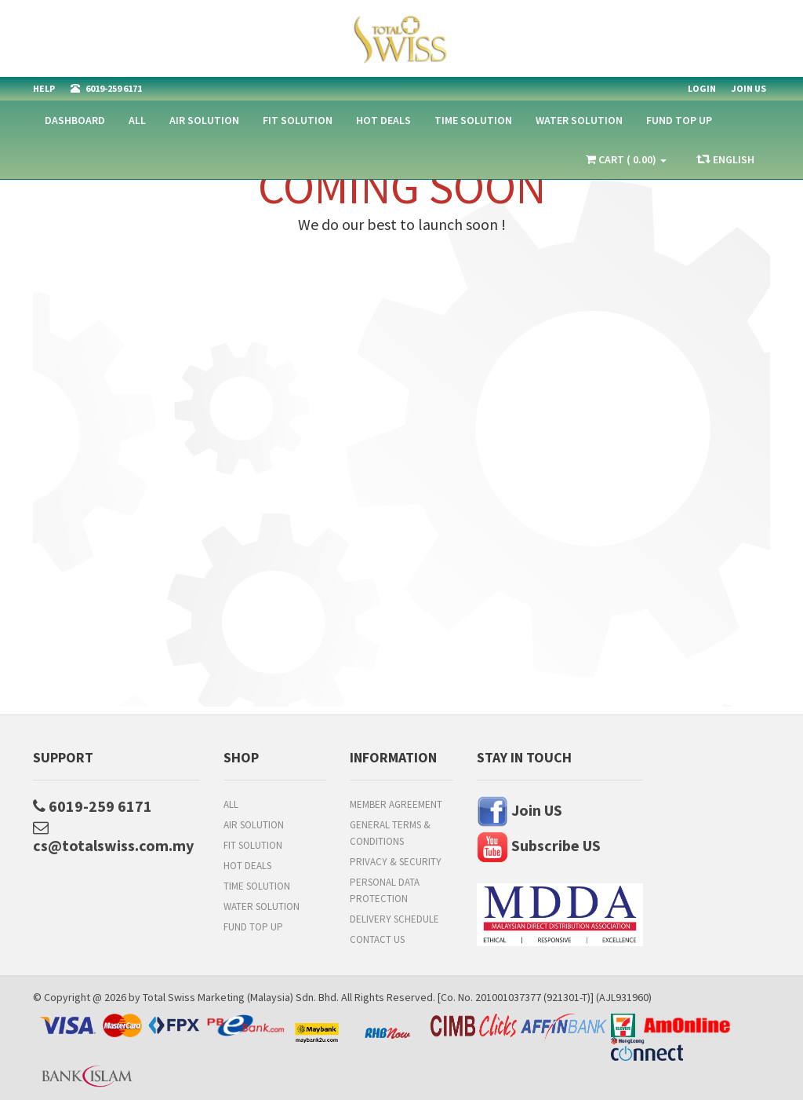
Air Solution (204, 120)
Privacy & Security (395, 861)
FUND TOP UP (679, 120)
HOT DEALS (383, 120)
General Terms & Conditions (390, 833)
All (137, 120)
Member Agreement (396, 804)
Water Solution (579, 120)
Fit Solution (297, 120)
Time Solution (473, 120)
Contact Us (377, 939)
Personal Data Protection (385, 890)
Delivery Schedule (394, 919)
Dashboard (75, 120)
